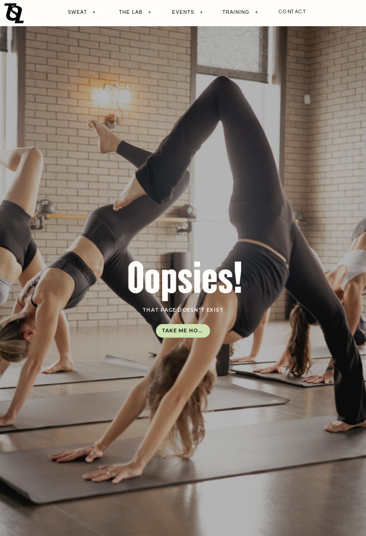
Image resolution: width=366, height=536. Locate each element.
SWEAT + (82, 12)
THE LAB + (135, 12)
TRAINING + (240, 12)
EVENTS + (187, 12)
